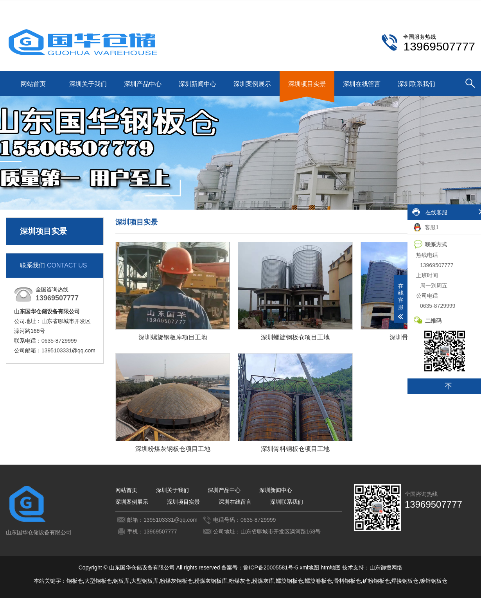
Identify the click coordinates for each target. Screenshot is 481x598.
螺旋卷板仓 (318, 581)
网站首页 (33, 84)
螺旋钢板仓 (289, 581)
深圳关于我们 (88, 84)
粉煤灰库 (263, 581)
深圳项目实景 (307, 84)
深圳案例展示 (252, 84)
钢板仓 (74, 581)
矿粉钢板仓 (376, 581)
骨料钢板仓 (347, 581)
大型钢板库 (144, 581)
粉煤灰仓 (240, 581)
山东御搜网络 (386, 567)
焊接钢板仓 (404, 581)
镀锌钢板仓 (433, 581)
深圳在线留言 (361, 84)
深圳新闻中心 (197, 84)
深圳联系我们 (420, 7)
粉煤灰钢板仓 (176, 581)
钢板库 (121, 581)
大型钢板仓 (98, 581)
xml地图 (309, 567)
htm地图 (331, 567)
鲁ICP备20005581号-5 (270, 567)
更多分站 (464, 7)
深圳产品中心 (143, 84)
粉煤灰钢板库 (210, 581)
